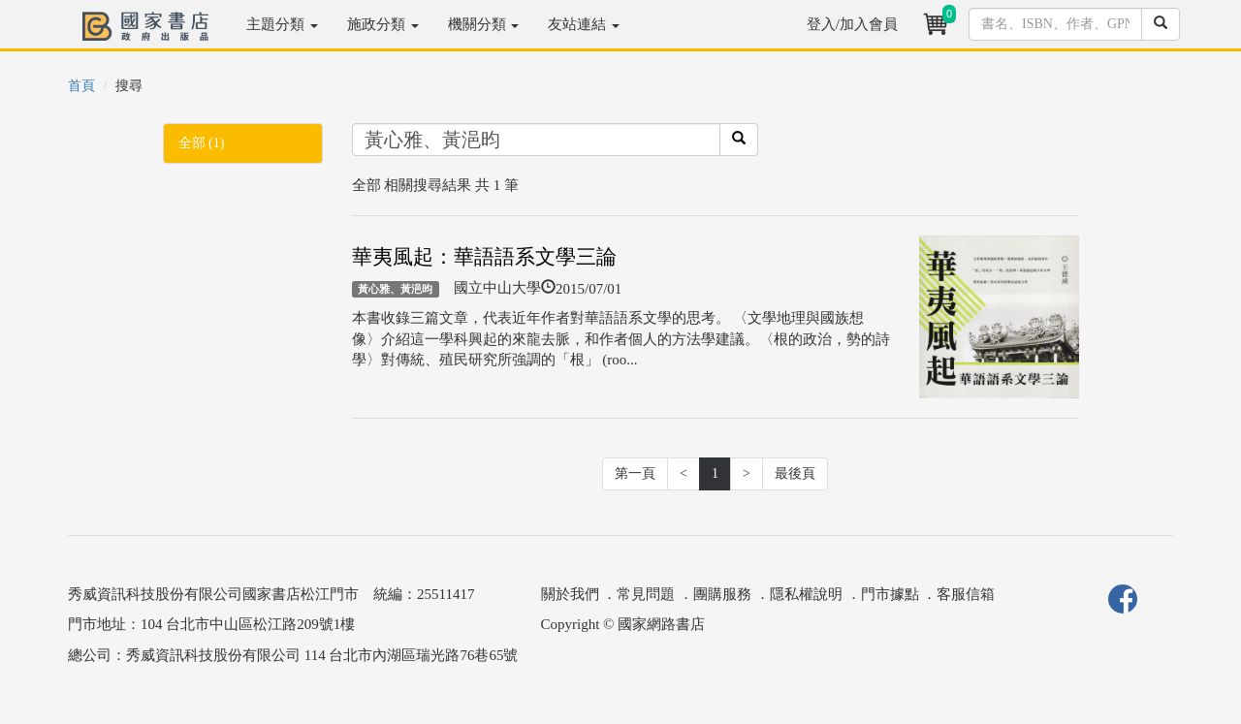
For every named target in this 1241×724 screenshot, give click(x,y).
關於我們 (570, 594)
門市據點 (890, 594)
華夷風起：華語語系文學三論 (484, 256)
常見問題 (646, 594)
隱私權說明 (806, 594)
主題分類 (282, 24)
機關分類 (484, 24)
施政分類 (383, 24)
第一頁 (635, 473)
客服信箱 (966, 594)
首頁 (81, 86)
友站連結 (584, 24)
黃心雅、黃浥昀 (395, 289)
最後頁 (795, 473)
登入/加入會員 (852, 24)
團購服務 (722, 594)
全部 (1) (201, 143)
